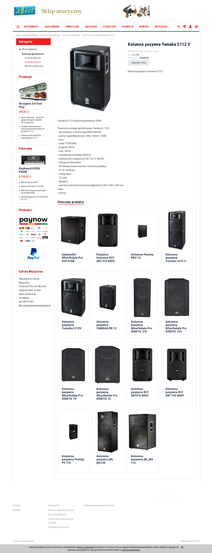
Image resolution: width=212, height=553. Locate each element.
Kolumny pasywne (33, 62)
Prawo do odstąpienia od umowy (60, 521)
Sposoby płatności (57, 514)
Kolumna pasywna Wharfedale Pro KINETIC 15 (72, 393)
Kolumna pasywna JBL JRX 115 (142, 459)
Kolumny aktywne (33, 58)
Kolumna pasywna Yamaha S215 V (176, 258)
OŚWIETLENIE (72, 26)
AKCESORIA (91, 26)
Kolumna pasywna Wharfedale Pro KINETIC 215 (141, 326)
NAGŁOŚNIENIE (52, 26)
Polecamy (25, 148)
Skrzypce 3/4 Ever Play (30, 105)
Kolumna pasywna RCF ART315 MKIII (140, 392)
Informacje (23, 497)
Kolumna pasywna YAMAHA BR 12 (106, 325)
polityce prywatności (131, 550)
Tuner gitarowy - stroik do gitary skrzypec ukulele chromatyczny (32, 120)
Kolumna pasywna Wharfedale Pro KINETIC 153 (176, 326)
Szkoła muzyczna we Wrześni (99, 505)
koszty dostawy (27, 541)
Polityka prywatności (58, 527)
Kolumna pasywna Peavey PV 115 (73, 459)
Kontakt (17, 510)
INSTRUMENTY (31, 26)
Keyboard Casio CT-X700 (32, 186)
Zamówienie (58, 497)
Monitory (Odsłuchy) (34, 66)
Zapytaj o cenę (138, 62)
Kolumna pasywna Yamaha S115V (72, 325)
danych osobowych (85, 547)
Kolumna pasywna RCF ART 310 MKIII (175, 392)
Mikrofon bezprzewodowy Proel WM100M (33, 191)
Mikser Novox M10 (29, 182)
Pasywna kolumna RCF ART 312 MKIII (105, 258)
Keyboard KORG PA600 (29, 170)
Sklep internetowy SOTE (190, 541)
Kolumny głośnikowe (33, 54)
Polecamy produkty (71, 202)
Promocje (128, 26)
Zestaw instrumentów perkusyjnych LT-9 (31, 136)
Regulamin (53, 505)
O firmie (17, 505)
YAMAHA (144, 58)
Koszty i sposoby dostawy (61, 510)
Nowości (144, 26)
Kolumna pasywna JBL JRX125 (104, 459)
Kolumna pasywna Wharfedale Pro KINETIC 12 (106, 393)
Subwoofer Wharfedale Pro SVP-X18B (72, 258)
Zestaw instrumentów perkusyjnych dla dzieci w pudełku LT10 (33, 129)
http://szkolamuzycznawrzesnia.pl (35, 305)
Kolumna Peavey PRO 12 (142, 256)
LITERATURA (109, 26)
